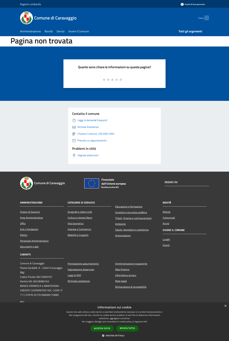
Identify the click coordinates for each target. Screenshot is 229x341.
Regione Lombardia (30, 4)
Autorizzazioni (123, 235)
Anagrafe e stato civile (80, 212)
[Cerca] (205, 18)
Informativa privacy (125, 275)
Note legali (121, 281)
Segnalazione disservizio (81, 269)
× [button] (225, 306)
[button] (114, 335)
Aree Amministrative (31, 218)
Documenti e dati (29, 247)
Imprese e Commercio (79, 229)
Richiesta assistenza (79, 281)
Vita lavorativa (76, 223)
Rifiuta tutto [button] (127, 328)
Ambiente (120, 224)
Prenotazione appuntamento (83, 264)
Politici (23, 235)
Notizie (166, 212)
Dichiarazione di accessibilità (130, 287)
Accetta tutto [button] (102, 328)
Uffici (23, 223)
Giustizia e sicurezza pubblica (131, 212)
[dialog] (114, 322)
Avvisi (166, 223)
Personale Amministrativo (34, 241)
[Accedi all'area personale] (192, 4)
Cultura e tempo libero (80, 218)
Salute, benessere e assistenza (132, 230)
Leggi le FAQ (74, 275)
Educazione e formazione (128, 206)
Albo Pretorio (122, 269)
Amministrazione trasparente (131, 264)
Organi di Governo (30, 212)
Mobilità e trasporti (78, 235)
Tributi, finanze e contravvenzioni (133, 218)
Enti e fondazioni (29, 229)
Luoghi (166, 239)
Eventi (166, 245)
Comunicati (169, 218)
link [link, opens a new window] (145, 321)
